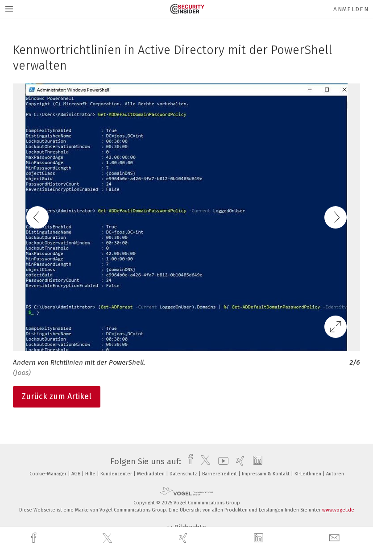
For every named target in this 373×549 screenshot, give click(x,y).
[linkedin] (259, 538)
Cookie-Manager (48, 474)
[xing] (184, 538)
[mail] (335, 538)
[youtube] (221, 461)
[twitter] (108, 538)
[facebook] (34, 538)
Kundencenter (116, 474)
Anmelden (351, 9)
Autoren (335, 474)
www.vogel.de (338, 510)
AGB (76, 474)
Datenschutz (184, 474)
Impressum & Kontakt (266, 474)
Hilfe (91, 474)
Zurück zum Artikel (56, 396)
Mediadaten (151, 474)
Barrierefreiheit (220, 474)
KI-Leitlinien (308, 474)
